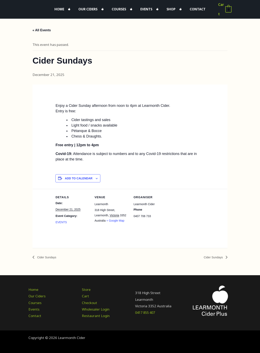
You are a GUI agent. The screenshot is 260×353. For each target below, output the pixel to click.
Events (144, 8)
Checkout (89, 300)
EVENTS (61, 220)
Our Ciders (94, 8)
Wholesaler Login (95, 307)
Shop (164, 8)
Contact (187, 8)
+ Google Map (115, 218)
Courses (121, 8)
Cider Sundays (47, 255)
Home (69, 8)
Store (86, 287)
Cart (85, 294)
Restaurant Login (96, 314)
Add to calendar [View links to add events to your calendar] (78, 176)
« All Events (41, 28)
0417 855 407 (146, 310)
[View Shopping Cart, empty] (224, 8)
